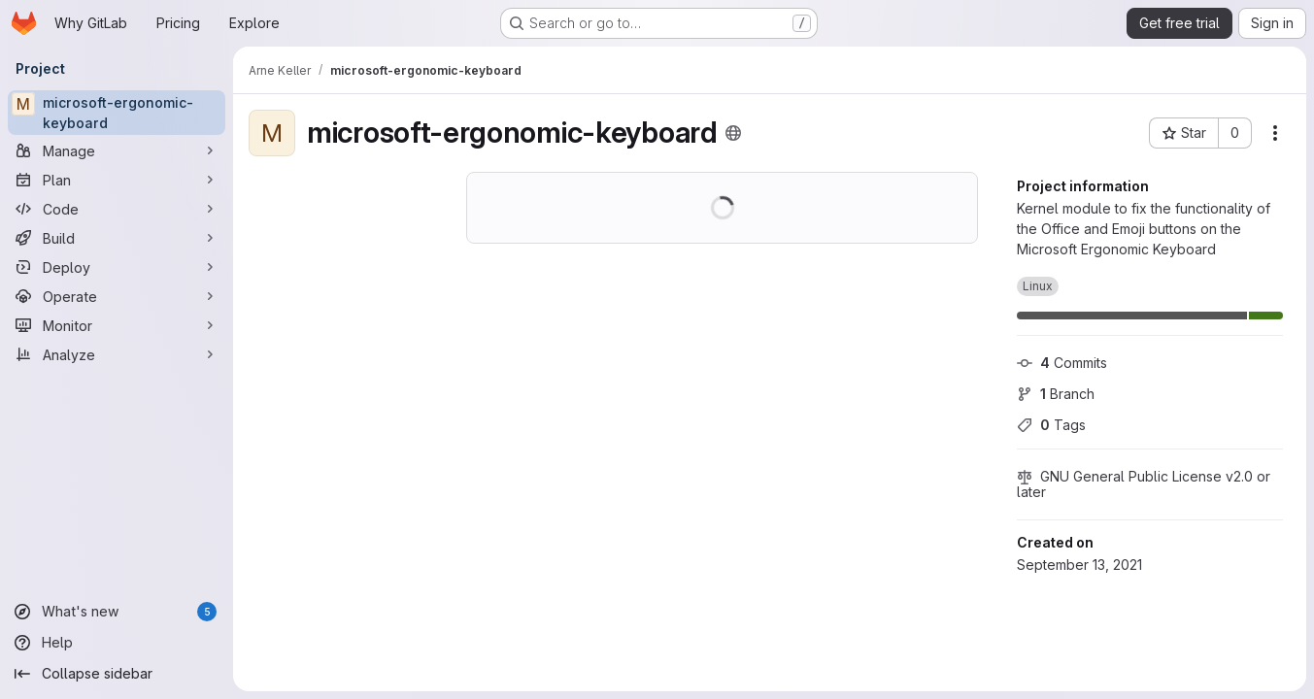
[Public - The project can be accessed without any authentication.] (733, 133)
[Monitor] (116, 325)
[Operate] (116, 296)
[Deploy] (116, 267)
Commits (1062, 362)
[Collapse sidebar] (116, 673)
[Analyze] (116, 354)
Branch (1056, 393)
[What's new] (116, 611)
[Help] (116, 642)
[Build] (116, 237)
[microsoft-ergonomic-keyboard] (116, 112)
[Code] (116, 208)
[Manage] (116, 150)
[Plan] (116, 179)
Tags (1051, 424)
